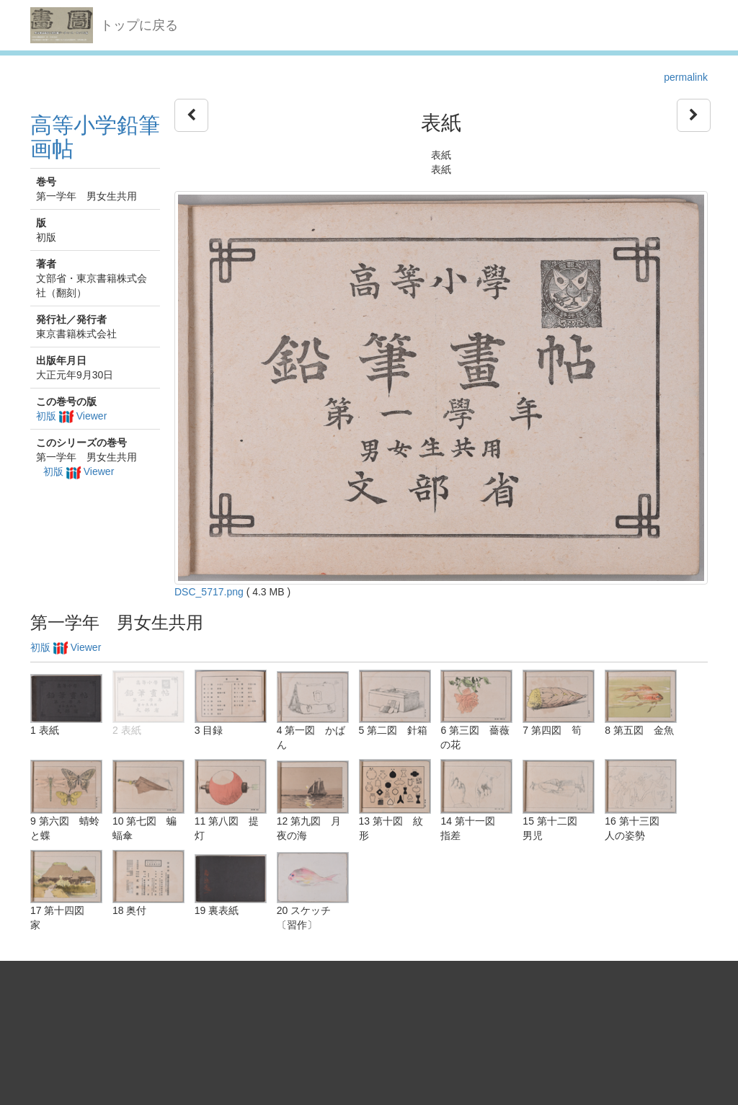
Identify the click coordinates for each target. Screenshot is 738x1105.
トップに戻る (139, 25)
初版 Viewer (71, 416)
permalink (686, 77)
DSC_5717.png (209, 592)
